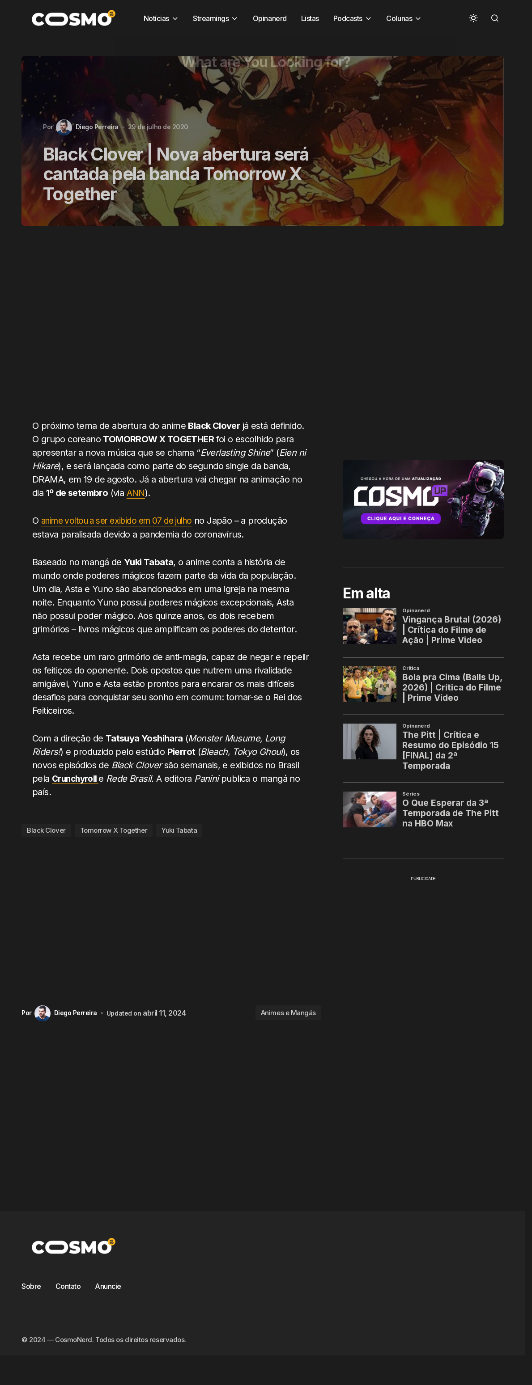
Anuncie (108, 1285)
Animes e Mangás (288, 1012)
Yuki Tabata (179, 830)
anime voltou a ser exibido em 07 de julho (124, 520)
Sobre (31, 1285)
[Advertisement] (165, 327)
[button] (473, 18)
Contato (68, 1285)
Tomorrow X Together (113, 830)
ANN (136, 492)
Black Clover (46, 830)
